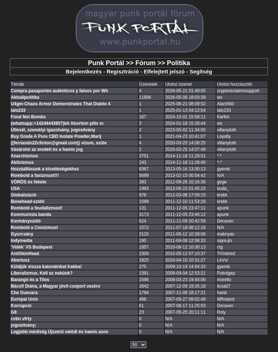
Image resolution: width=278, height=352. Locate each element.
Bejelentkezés (84, 71)
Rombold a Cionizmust (34, 227)
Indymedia (21, 240)
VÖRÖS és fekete (28, 182)
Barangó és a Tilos (30, 279)
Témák (17, 84)
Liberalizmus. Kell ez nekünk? (42, 273)
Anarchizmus (24, 155)
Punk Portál (106, 63)
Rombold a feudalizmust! (37, 208)
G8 (14, 312)
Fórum (145, 63)
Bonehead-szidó (28, 201)
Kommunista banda (31, 214)
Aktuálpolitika (25, 97)
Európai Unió (24, 299)
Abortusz (20, 260)
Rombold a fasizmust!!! (35, 175)
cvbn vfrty (21, 318)
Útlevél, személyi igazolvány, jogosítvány (53, 129)
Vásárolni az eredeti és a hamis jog (47, 149)
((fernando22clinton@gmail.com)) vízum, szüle (59, 142)
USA (15, 188)
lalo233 (18, 110)
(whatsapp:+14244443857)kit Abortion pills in (57, 123)
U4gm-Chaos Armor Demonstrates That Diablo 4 (60, 103)
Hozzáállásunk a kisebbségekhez (45, 168)
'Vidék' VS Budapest (31, 247)
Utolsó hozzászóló (234, 84)
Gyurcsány (22, 234)
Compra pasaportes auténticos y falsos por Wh (59, 90)
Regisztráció (122, 71)
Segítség (201, 71)
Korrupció (21, 305)
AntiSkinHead (25, 253)
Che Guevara (24, 292)
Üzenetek (148, 84)
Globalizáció (24, 195)
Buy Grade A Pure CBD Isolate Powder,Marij (56, 136)
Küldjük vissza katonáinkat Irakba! (46, 266)
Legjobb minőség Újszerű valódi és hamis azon (59, 331)
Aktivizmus (22, 162)
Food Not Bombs (28, 116)
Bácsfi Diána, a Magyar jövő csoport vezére (55, 286)
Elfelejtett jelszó (164, 71)
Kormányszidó (26, 221)
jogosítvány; (24, 325)
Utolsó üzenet (178, 84)
